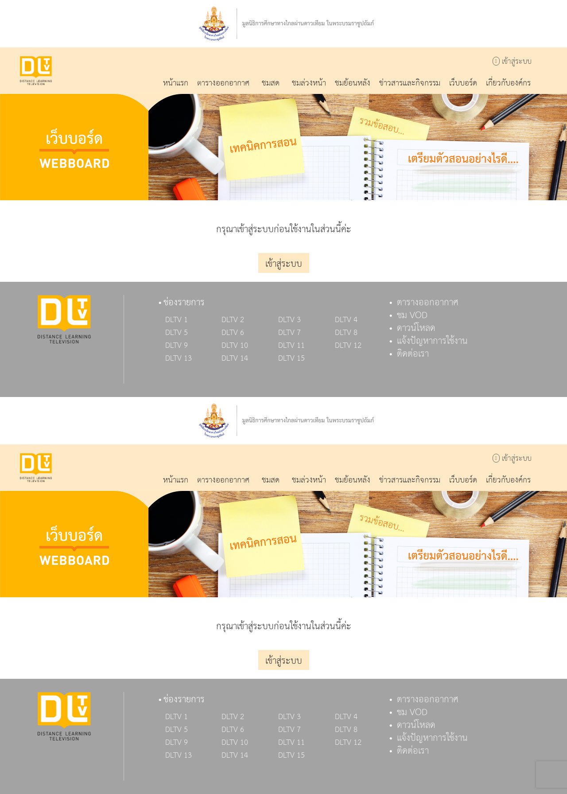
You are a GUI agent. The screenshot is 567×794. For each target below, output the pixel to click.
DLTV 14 (234, 358)
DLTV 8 (346, 332)
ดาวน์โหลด (416, 328)
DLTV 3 (289, 319)
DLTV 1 (176, 319)
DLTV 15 (291, 358)
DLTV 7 (289, 332)
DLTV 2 (232, 319)
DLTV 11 (291, 345)
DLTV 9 (176, 345)
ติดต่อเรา (413, 354)
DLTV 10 (234, 345)
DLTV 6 (232, 332)
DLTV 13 (178, 358)
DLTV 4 (346, 319)
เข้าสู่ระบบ (512, 61)
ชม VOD (412, 315)
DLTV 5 (176, 332)
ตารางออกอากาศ (427, 302)
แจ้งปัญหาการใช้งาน (432, 341)
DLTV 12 (348, 345)
